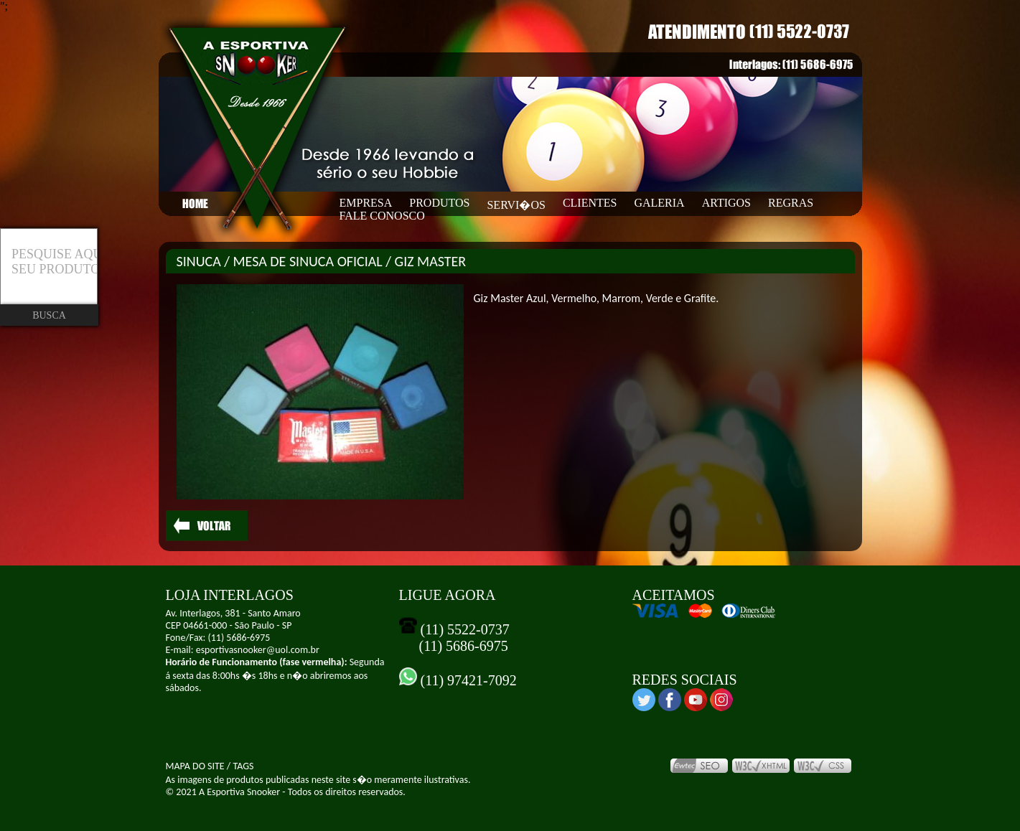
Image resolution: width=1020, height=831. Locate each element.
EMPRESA (366, 203)
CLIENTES (590, 203)
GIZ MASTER (431, 261)
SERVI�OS (516, 205)
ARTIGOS (726, 203)
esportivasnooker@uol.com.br (257, 650)
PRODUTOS (439, 203)
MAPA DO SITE (195, 766)
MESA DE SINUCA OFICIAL (308, 261)
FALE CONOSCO (382, 216)
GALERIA (659, 203)
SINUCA (199, 261)
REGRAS (790, 203)
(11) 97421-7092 (467, 680)
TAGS (243, 766)
